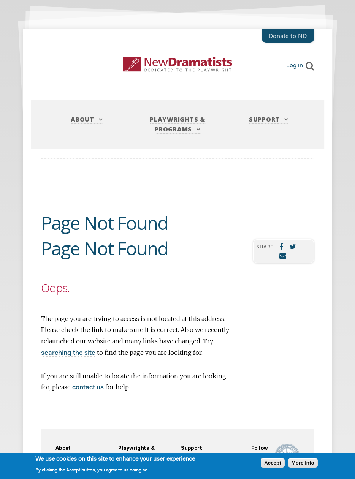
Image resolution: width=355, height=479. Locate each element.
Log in (294, 66)
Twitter (292, 246)
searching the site (68, 353)
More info (303, 464)
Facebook (281, 246)
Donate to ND (288, 36)
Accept (272, 464)
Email (282, 255)
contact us (88, 387)
